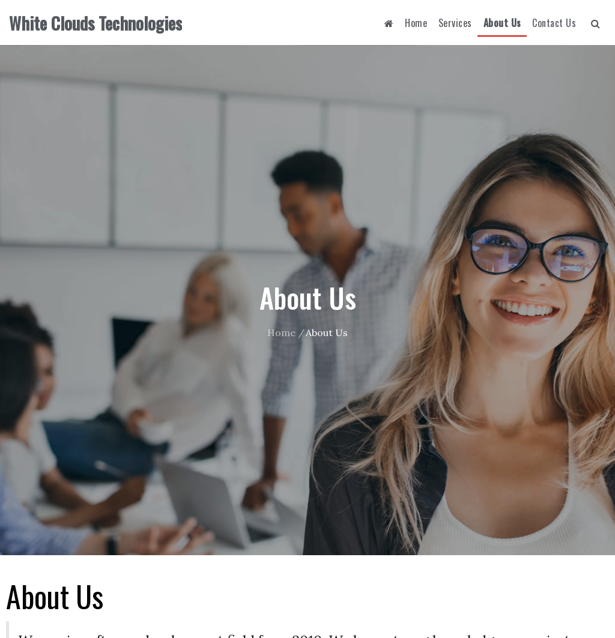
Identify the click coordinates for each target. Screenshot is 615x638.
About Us (502, 23)
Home (416, 23)
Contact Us (554, 23)
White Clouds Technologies (95, 23)
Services (455, 23)
